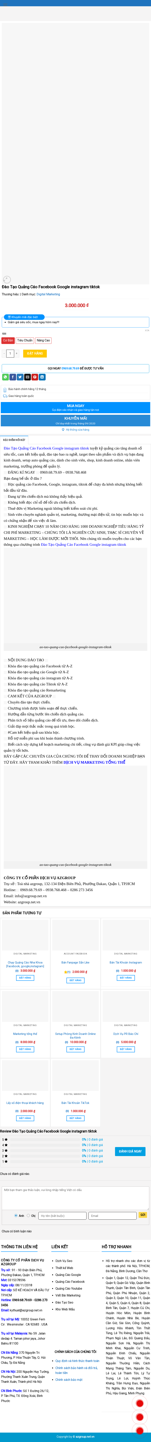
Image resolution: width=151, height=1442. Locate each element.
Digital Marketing (48, 294)
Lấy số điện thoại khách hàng (25, 1103)
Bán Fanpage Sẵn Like (75, 962)
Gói (4, 333)
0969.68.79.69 (70, 368)
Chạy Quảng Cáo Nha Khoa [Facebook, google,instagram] (25, 964)
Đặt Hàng (35, 353)
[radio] (8, 341)
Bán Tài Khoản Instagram (126, 962)
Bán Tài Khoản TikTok (75, 1103)
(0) (16, 970)
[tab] (14, 440)
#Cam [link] (12, 732)
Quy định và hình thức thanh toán (77, 1361)
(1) (68, 972)
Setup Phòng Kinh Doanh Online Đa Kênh (75, 1035)
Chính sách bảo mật (68, 1380)
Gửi (143, 1214)
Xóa (147, 330)
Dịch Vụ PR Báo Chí (125, 1034)
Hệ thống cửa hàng (75, 429)
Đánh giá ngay (130, 1151)
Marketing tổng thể (25, 1034)
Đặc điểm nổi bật (14, 440)
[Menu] (5, 5)
